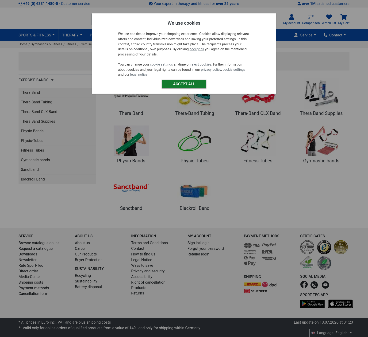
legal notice (139, 75)
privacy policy (211, 70)
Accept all (184, 84)
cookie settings (161, 65)
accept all (197, 49)
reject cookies (201, 65)
